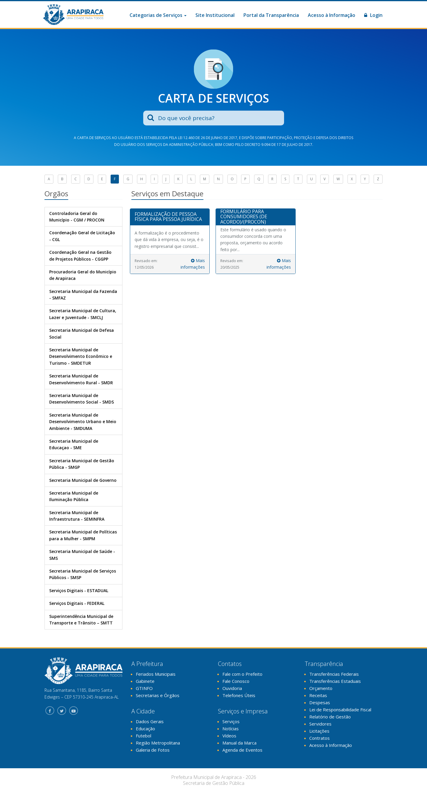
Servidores (320, 724)
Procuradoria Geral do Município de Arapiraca (82, 275)
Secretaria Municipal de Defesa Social (81, 333)
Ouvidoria (232, 688)
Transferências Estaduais (335, 681)
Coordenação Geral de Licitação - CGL (82, 236)
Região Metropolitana (158, 743)
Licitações (319, 731)
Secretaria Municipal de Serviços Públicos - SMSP (82, 574)
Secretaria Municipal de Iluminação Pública (73, 496)
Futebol (143, 736)
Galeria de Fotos (153, 750)
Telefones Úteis (238, 695)
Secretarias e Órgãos (157, 695)
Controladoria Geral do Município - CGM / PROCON (76, 217)
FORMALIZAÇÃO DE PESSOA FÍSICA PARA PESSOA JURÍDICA (168, 217)
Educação (145, 728)
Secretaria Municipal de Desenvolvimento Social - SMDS (81, 399)
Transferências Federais (334, 674)
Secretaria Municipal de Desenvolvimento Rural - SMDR (81, 379)
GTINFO (144, 688)
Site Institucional (215, 15)
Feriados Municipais (156, 674)
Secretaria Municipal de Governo (83, 480)
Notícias (230, 728)
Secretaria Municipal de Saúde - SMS (82, 555)
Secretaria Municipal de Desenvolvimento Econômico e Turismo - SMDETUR (80, 356)
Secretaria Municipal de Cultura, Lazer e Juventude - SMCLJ (82, 314)
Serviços (231, 721)
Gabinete (145, 681)
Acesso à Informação (331, 15)
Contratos (319, 738)
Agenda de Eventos (242, 750)
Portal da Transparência (271, 15)
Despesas (319, 702)
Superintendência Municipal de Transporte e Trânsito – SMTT (81, 619)
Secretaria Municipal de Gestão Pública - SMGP (81, 464)
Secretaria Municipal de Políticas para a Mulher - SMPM (83, 535)
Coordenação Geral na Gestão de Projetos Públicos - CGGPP (80, 255)
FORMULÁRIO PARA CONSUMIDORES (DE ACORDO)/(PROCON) (243, 216)
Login (373, 15)
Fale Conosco (235, 681)
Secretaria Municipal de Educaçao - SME (73, 444)
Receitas (318, 695)
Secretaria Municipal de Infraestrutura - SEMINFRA (76, 516)
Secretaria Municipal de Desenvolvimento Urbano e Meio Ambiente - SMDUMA (82, 421)
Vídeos (229, 736)
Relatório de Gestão (330, 717)
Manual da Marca (239, 743)
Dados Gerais (150, 721)
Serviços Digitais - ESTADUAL (78, 590)
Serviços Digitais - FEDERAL (76, 603)
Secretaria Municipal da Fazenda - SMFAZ (83, 294)
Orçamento (320, 688)
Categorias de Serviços (158, 15)
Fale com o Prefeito (242, 674)
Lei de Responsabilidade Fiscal (340, 710)
